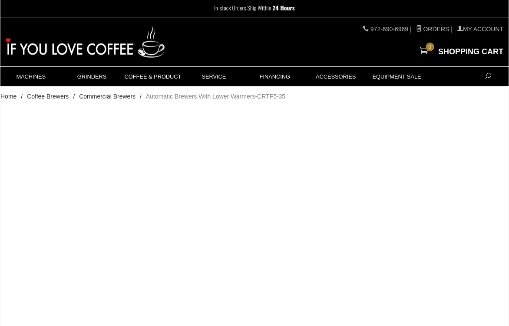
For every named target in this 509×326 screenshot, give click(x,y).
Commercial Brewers (107, 96)
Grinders (92, 76)
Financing (275, 76)
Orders (433, 29)
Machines (31, 76)
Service (214, 76)
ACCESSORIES (336, 76)
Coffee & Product (153, 76)
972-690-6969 (389, 29)
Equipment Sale (396, 76)
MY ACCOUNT (480, 29)
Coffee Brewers (48, 96)
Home (8, 96)
